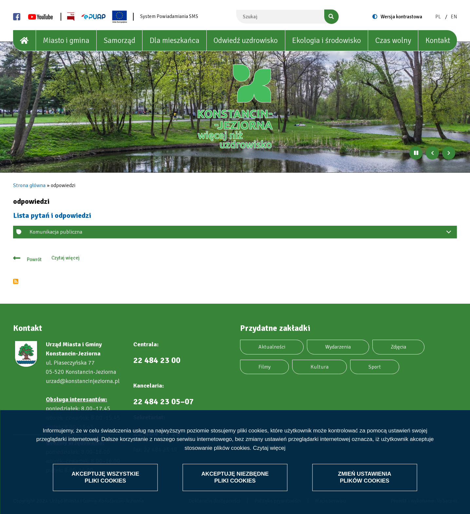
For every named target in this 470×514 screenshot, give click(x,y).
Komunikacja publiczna (241, 233)
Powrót (34, 259)
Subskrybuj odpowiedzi (15, 281)
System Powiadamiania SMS (169, 16)
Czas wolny (393, 40)
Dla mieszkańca (174, 40)
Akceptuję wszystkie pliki (105, 477)
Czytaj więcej (269, 448)
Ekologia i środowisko (326, 40)
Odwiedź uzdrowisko (246, 40)
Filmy (264, 367)
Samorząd (119, 40)
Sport (374, 367)
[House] (24, 40)
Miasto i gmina (66, 40)
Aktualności (271, 347)
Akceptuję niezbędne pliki (235, 477)
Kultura (319, 367)
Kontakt (437, 40)
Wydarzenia (338, 347)
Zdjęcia (398, 347)
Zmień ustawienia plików (364, 477)
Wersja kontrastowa (401, 16)
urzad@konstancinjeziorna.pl (83, 381)
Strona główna (29, 185)
